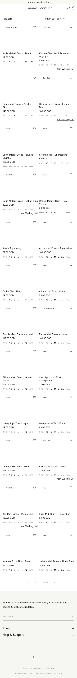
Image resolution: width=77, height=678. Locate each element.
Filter (48, 19)
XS (10, 62)
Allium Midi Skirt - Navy (52, 292)
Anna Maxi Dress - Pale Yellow (55, 249)
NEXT (45, 582)
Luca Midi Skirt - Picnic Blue (54, 514)
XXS (5, 62)
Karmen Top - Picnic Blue (16, 562)
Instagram (33, 657)
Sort (59, 19)
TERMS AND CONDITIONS (29, 673)
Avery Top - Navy (12, 249)
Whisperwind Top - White (52, 424)
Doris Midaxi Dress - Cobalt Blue (20, 201)
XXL (31, 62)
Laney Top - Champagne (16, 424)
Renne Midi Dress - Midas (53, 335)
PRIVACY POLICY (53, 673)
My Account (63, 7)
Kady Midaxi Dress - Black (17, 54)
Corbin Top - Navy (12, 292)
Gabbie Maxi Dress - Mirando (18, 335)
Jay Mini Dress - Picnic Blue (18, 514)
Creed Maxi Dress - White (16, 467)
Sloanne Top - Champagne (53, 155)
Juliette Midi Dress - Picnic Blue (56, 562)
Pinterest (42, 657)
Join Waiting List (65, 69)
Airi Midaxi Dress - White (52, 467)
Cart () (73, 8)
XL (26, 62)
